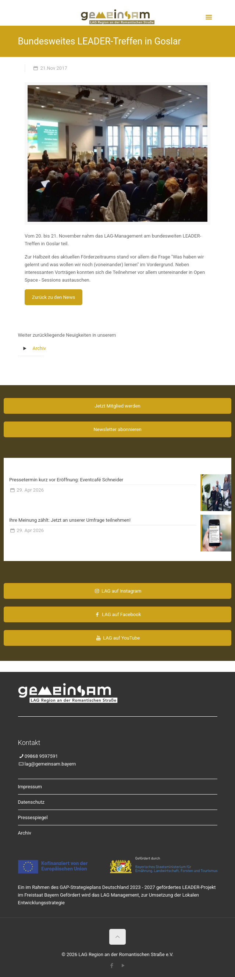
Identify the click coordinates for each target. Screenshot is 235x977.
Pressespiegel (33, 817)
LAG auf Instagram (118, 591)
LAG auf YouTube (117, 638)
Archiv (39, 348)
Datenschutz (31, 802)
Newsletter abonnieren (117, 429)
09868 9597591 (41, 756)
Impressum (30, 786)
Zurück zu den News (53, 297)
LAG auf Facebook (117, 614)
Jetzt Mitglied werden (117, 406)
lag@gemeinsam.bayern (50, 764)
